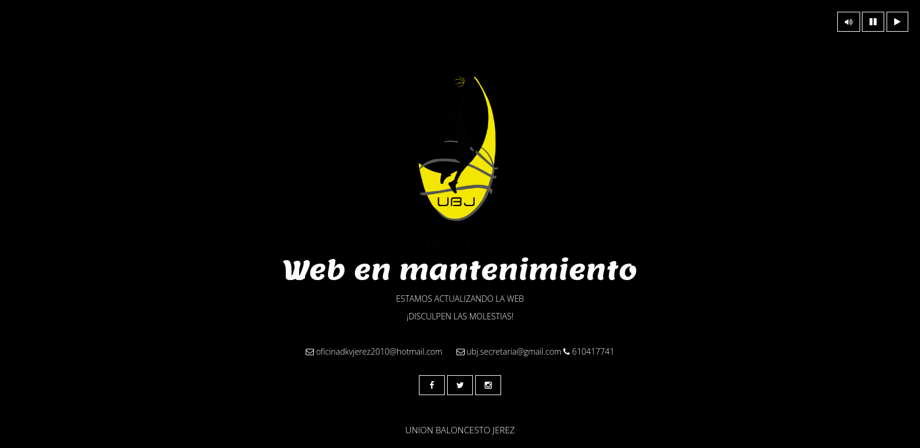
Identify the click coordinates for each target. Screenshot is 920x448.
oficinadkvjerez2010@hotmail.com (374, 351)
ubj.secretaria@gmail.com (509, 351)
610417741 (588, 351)
